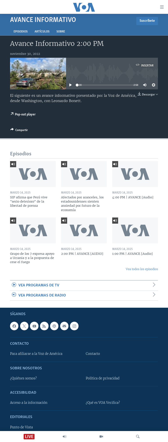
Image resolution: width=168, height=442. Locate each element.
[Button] (19, 131)
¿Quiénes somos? (23, 378)
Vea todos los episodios (142, 269)
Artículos (42, 31)
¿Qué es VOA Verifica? (103, 403)
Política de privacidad (102, 378)
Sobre (60, 31)
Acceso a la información (28, 403)
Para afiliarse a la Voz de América (36, 354)
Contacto (93, 354)
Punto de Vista (21, 427)
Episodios (21, 31)
